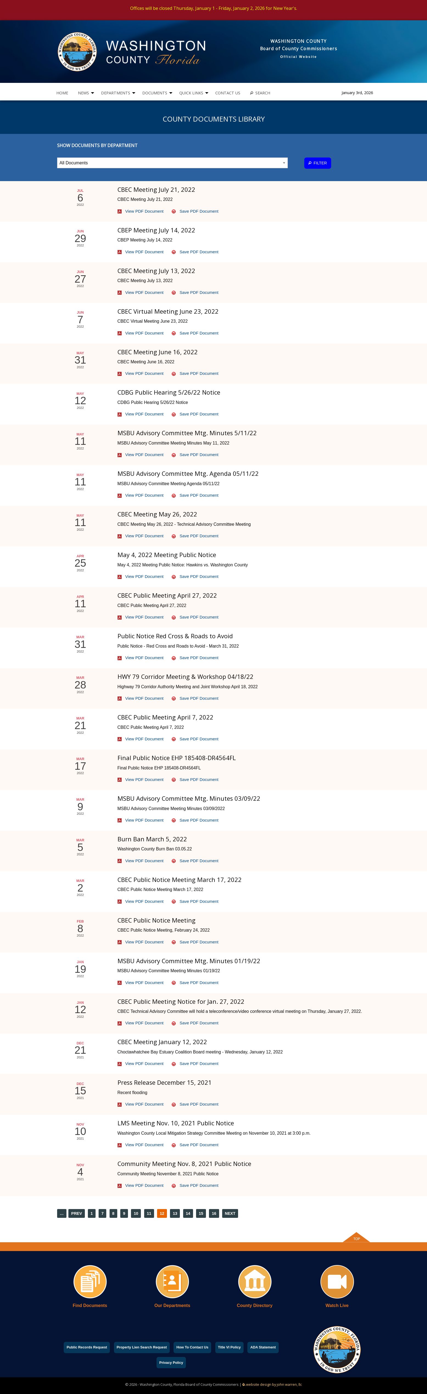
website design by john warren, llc (272, 1384)
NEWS (83, 92)
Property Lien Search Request (142, 1347)
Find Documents (90, 1305)
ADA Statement (263, 1347)
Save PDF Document (195, 211)
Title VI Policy (229, 1347)
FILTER (317, 163)
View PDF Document (141, 211)
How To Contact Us (192, 1347)
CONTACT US (227, 92)
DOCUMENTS (154, 92)
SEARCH (260, 92)
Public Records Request (87, 1347)
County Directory (255, 1305)
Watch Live (337, 1305)
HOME (62, 92)
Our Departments (172, 1305)
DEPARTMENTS (115, 92)
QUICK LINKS (191, 92)
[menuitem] (62, 93)
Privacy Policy (171, 1363)
